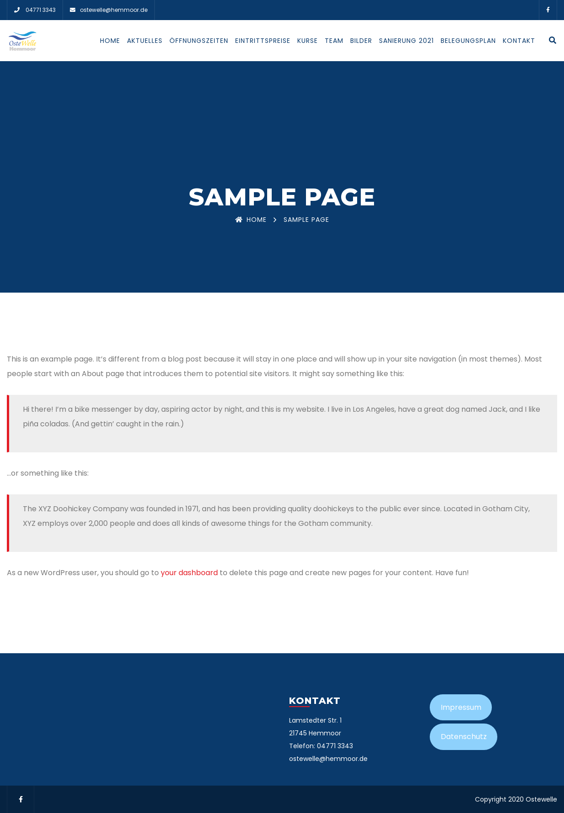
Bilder (361, 40)
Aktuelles (145, 40)
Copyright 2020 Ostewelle (516, 799)
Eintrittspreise (262, 40)
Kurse (307, 40)
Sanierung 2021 (406, 40)
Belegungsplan (468, 40)
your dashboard (189, 572)
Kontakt (519, 40)
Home (110, 40)
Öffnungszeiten (198, 40)
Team (334, 40)
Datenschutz (464, 736)
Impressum (461, 707)
